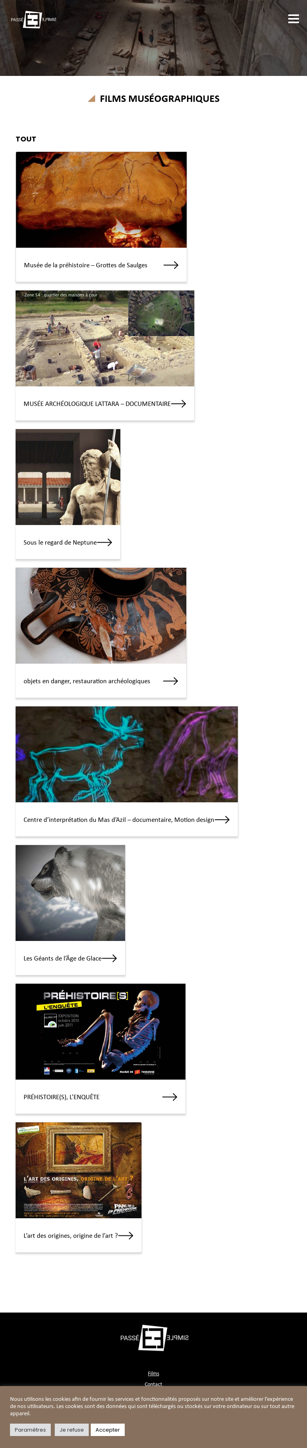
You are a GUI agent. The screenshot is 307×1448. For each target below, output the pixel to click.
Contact (153, 1385)
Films (153, 1374)
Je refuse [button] (72, 1430)
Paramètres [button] (30, 1430)
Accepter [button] (108, 1430)
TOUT (26, 139)
